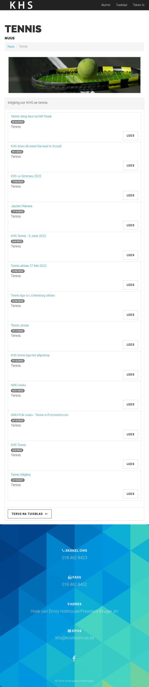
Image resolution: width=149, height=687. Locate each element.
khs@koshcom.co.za (74, 637)
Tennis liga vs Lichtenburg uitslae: (33, 295)
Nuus (11, 46)
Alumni (105, 8)
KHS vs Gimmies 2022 (26, 176)
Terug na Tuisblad (29, 513)
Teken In (138, 8)
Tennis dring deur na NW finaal (31, 116)
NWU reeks (18, 385)
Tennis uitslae (20, 325)
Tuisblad (121, 8)
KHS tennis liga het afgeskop (30, 355)
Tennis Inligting (20, 474)
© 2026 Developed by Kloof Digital (74, 680)
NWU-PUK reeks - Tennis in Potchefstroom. (40, 415)
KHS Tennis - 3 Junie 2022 (28, 236)
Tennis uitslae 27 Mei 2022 (29, 266)
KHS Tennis (18, 445)
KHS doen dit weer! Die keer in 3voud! (36, 146)
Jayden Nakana (21, 206)
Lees (130, 135)
